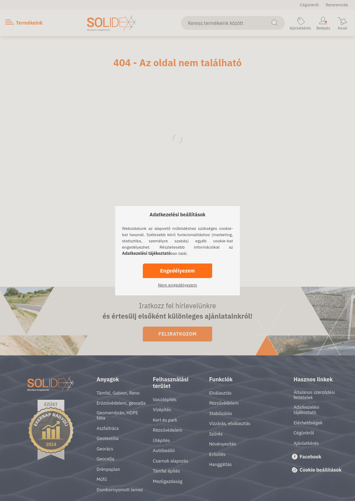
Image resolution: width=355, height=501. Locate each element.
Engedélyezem (177, 271)
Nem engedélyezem (177, 284)
